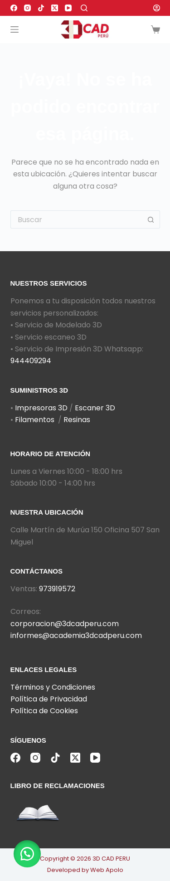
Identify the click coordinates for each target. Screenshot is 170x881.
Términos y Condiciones (52, 687)
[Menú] (14, 29)
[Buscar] (84, 8)
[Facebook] (13, 8)
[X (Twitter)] (54, 8)
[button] (27, 853)
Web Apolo (106, 870)
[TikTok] (41, 8)
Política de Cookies (44, 711)
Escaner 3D (95, 408)
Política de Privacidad (48, 699)
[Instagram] (27, 8)
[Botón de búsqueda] (151, 219)
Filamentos (34, 419)
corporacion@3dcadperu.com (64, 623)
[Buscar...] (76, 219)
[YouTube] (68, 8)
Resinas (76, 419)
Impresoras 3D (41, 408)
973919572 (57, 589)
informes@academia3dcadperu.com (76, 635)
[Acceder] (156, 8)
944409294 (30, 360)
